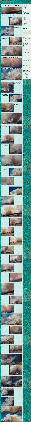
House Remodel (25, 23)
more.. (24, 25)
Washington (25, 20)
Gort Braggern (25, 7)
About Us (27, 72)
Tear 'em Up (25, 24)
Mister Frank (25, 22)
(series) (27, 23)
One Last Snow (25, 17)
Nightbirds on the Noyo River (26, 12)
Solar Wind (25, 8)
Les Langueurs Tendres (26, 6)
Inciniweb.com (7, 15)
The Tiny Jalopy (25, 14)
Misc (23, 21)
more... (24, 18)
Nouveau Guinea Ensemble (26, 13)
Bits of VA (25, 19)
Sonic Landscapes (25, 10)
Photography (24, 16)
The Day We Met (25, 5)
